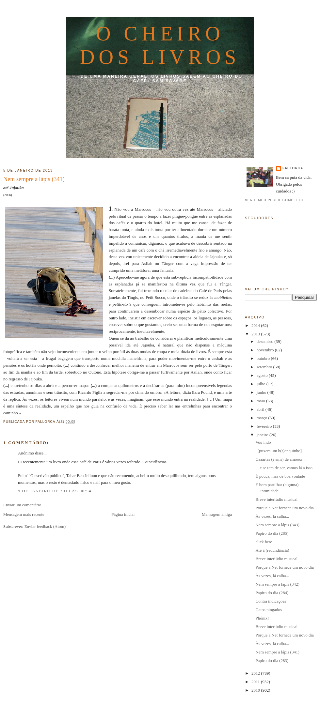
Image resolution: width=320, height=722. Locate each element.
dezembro (266, 341)
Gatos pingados (268, 609)
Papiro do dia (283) (271, 660)
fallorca (292, 168)
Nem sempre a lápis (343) (277, 524)
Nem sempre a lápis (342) (277, 584)
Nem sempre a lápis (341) (34, 179)
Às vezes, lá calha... (272, 516)
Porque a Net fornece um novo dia (284, 507)
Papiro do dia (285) (271, 533)
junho (262, 392)
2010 (256, 690)
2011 (256, 681)
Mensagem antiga (217, 514)
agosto (263, 375)
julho (261, 383)
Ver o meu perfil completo (274, 200)
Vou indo (263, 442)
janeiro (263, 434)
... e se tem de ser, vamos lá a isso (283, 467)
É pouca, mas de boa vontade (280, 476)
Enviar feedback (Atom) (45, 526)
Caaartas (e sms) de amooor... (280, 459)
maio (261, 400)
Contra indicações (270, 601)
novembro (266, 349)
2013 (256, 333)
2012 (256, 673)
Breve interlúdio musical (276, 499)
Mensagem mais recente (23, 514)
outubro (264, 358)
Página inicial (123, 514)
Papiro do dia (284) (271, 592)
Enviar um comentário (22, 504)
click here (263, 541)
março (262, 417)
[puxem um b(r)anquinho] (278, 450)
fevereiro (265, 426)
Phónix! (262, 618)
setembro (265, 366)
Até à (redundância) (272, 550)
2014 (256, 325)
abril (261, 409)
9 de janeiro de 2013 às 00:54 (54, 490)
